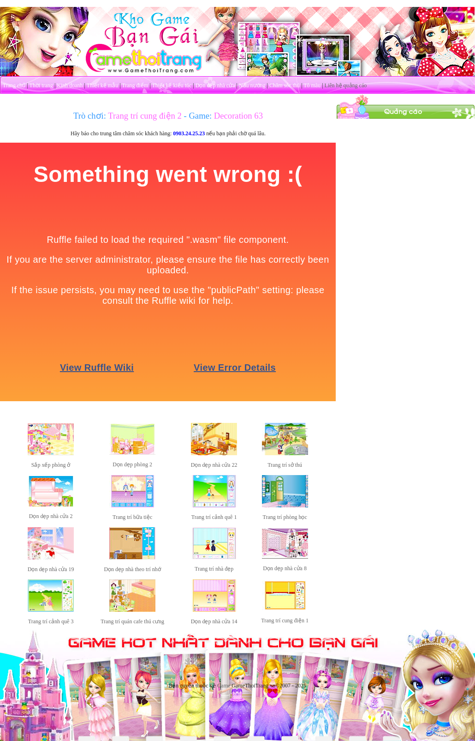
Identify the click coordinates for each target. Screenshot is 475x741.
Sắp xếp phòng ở (51, 465)
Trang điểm (135, 85)
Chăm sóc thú (284, 85)
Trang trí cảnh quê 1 (214, 517)
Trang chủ (14, 85)
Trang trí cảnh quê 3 (51, 621)
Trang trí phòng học (284, 517)
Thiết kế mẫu (102, 85)
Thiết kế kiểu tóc (171, 85)
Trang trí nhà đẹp (214, 569)
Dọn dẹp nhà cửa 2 (51, 516)
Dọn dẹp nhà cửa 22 (214, 465)
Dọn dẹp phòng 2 (132, 464)
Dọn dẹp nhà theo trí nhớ (132, 569)
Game (224, 685)
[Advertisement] (406, 177)
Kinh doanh (70, 85)
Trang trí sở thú (284, 465)
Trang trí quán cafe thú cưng (132, 621)
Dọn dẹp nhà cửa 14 (214, 621)
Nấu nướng (252, 85)
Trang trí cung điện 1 (285, 620)
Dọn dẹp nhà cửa (215, 85)
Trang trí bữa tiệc (132, 517)
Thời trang (41, 85)
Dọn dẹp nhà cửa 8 (285, 568)
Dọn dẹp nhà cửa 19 (51, 569)
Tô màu (312, 85)
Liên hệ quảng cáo (346, 85)
